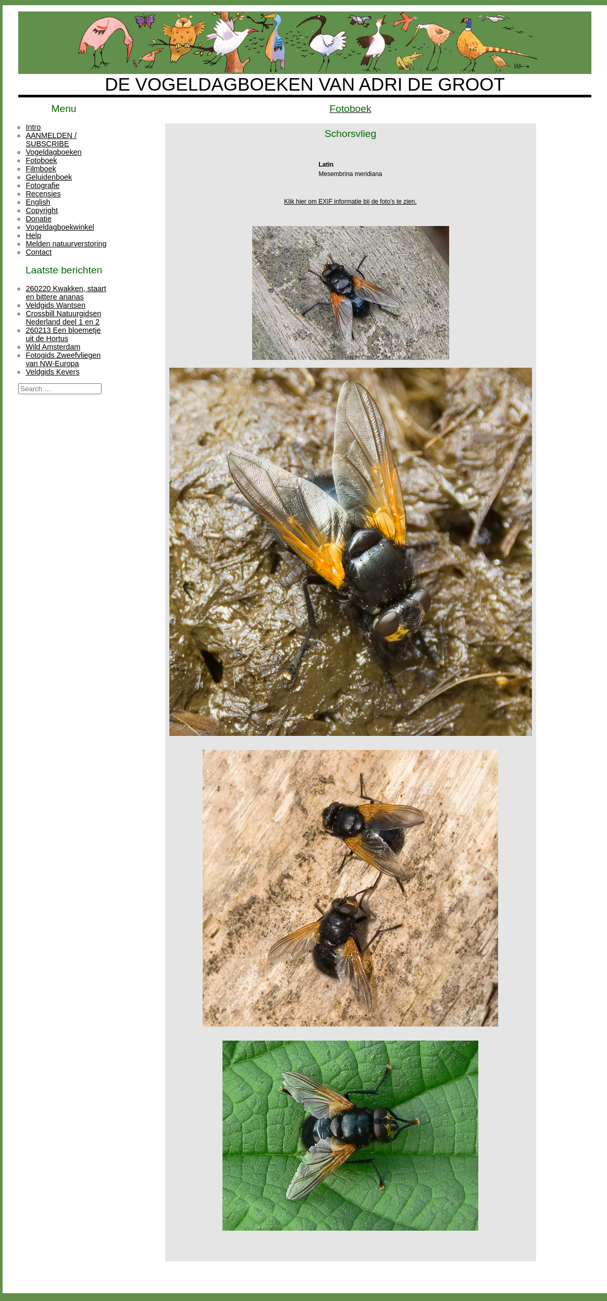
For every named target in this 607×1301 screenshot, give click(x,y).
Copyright (42, 210)
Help (33, 235)
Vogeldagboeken (53, 152)
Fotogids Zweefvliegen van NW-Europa (63, 359)
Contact (39, 252)
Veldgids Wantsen (55, 305)
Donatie (39, 219)
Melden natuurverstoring (66, 244)
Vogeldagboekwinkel (60, 227)
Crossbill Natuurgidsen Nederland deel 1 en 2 (63, 317)
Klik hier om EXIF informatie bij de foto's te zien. (350, 201)
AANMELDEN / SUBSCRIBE (51, 139)
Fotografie (42, 185)
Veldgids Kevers (52, 372)
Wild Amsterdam (53, 347)
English (38, 202)
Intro (33, 127)
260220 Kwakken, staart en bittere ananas (66, 292)
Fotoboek (41, 160)
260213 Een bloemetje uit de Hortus (63, 334)
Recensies (43, 194)
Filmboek (41, 169)
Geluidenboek (49, 177)
